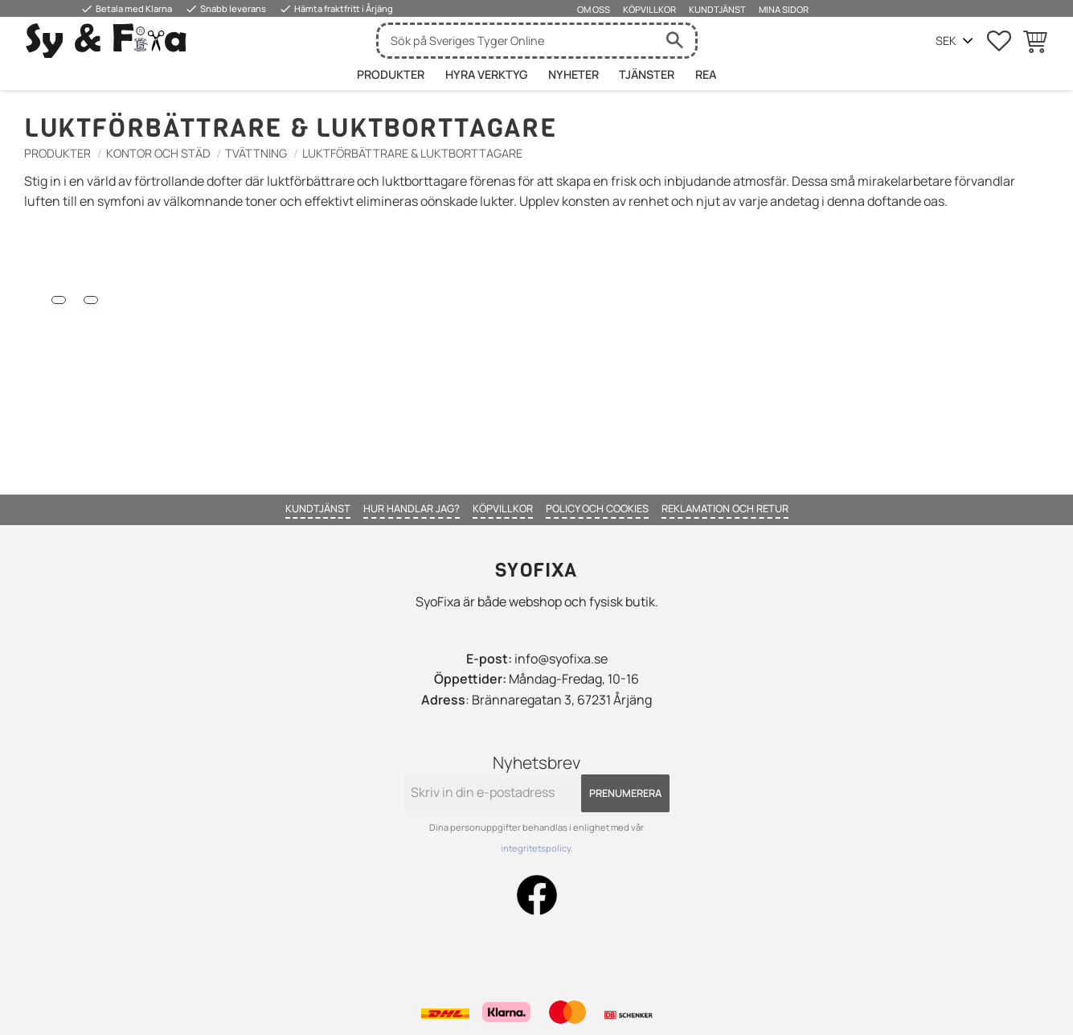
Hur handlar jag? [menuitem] (411, 508)
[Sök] (675, 40)
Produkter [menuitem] (390, 74)
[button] (999, 41)
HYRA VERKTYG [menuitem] (486, 74)
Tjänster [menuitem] (646, 74)
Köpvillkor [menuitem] (649, 9)
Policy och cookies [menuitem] (597, 508)
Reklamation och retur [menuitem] (724, 508)
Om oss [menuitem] (593, 9)
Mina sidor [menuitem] (784, 9)
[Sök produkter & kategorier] (517, 40)
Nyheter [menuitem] (573, 74)
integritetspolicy (536, 848)
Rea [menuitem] (705, 74)
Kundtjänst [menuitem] (717, 9)
